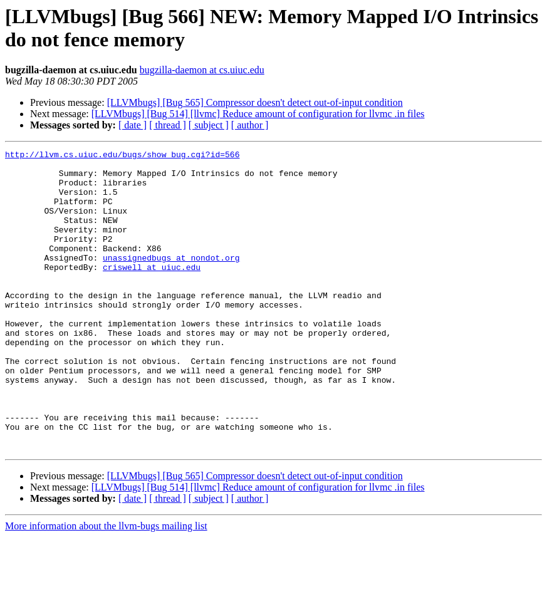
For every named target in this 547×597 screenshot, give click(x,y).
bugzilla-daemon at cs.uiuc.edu (202, 70)
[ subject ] (209, 125)
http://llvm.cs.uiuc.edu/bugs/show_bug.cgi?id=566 (122, 156)
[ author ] (250, 125)
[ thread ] (167, 125)
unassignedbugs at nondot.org (171, 280)
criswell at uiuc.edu (152, 291)
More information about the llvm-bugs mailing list (106, 586)
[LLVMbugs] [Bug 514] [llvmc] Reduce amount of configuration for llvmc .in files (258, 113)
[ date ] (132, 125)
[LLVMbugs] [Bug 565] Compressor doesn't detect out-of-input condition (255, 102)
